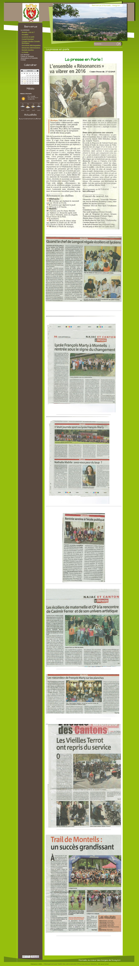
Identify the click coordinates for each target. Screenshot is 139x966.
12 (37, 77)
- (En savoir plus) (102, 964)
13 (22, 79)
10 (32, 77)
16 (30, 79)
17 (32, 79)
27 (22, 83)
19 (37, 79)
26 (37, 81)
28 (24, 83)
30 (30, 83)
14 (24, 79)
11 (35, 77)
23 (30, 81)
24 (32, 81)
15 (27, 79)
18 (35, 79)
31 (32, 83)
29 (27, 83)
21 (24, 81)
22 (27, 81)
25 (35, 81)
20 (22, 81)
